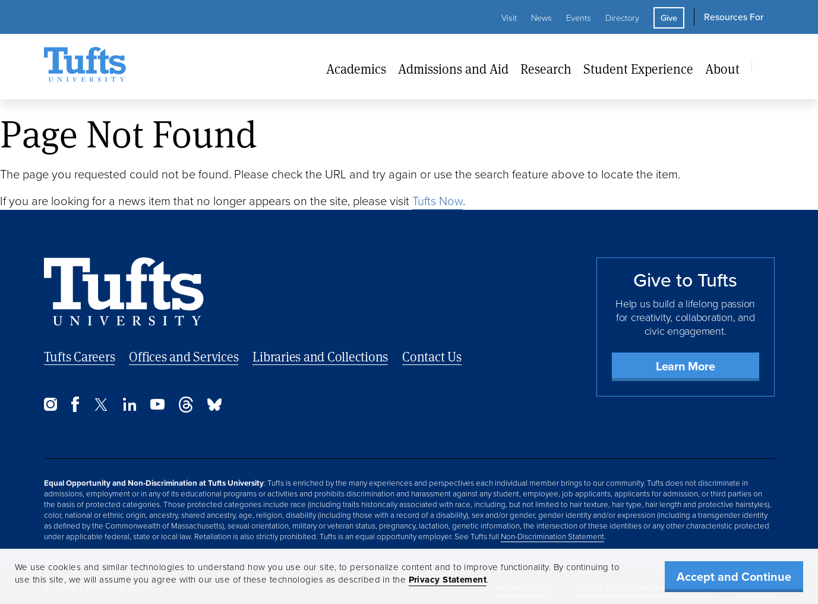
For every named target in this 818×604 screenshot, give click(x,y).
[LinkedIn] (129, 407)
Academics (356, 68)
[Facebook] (75, 409)
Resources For (733, 17)
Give (669, 17)
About (722, 68)
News (541, 17)
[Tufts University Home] (85, 66)
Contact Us (432, 356)
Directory (622, 17)
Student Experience (638, 68)
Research (545, 68)
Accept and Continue (734, 577)
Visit (509, 17)
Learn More (685, 366)
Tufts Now (437, 201)
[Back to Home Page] (124, 291)
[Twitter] (101, 407)
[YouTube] (157, 406)
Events (578, 17)
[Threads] (186, 409)
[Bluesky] (214, 407)
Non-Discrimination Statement (552, 536)
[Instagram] (50, 407)
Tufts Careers (79, 356)
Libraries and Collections (320, 356)
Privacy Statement (448, 579)
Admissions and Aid (453, 68)
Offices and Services (183, 356)
